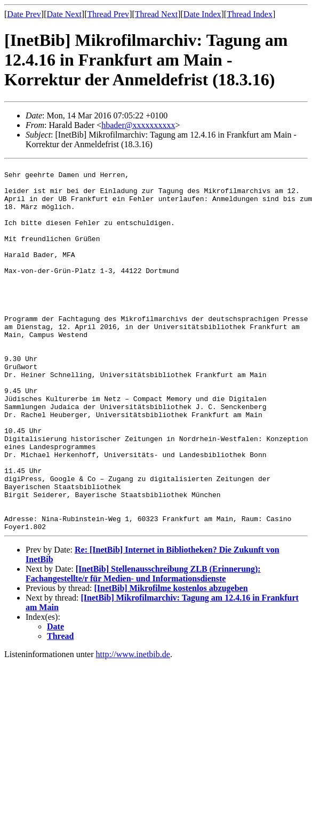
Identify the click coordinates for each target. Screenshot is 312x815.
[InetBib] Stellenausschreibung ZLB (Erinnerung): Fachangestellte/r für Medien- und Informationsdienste (143, 647)
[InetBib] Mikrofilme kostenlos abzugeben (170, 661)
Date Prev (24, 14)
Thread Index (250, 14)
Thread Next (156, 14)
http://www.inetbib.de (133, 727)
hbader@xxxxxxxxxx (138, 125)
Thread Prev (108, 14)
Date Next (64, 14)
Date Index (202, 14)
